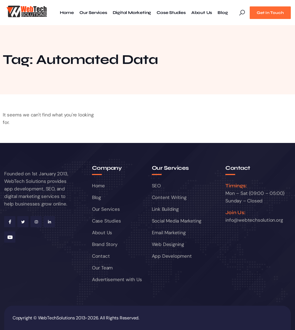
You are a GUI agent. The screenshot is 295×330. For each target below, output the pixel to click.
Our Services (93, 13)
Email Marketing (169, 232)
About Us (201, 13)
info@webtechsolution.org (254, 220)
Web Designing (168, 244)
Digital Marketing (132, 13)
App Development (172, 256)
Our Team (102, 268)
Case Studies (171, 13)
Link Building (165, 209)
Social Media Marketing (177, 221)
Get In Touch (270, 12)
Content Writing (169, 197)
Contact (101, 256)
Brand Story (104, 244)
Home (67, 13)
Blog (223, 13)
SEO (156, 186)
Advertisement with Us (117, 279)
